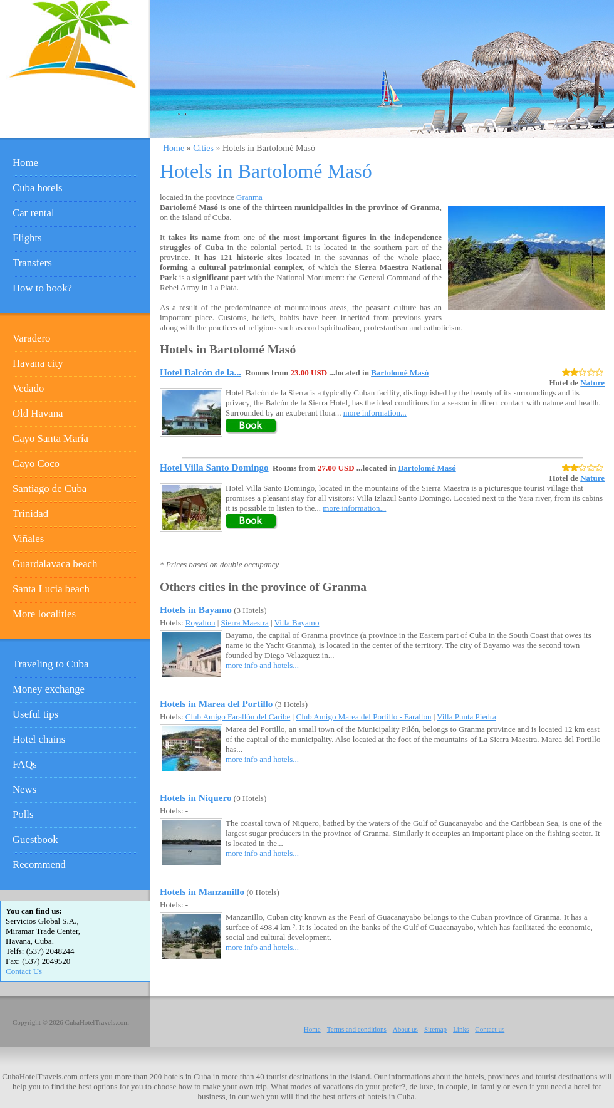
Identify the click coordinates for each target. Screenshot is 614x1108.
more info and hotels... (262, 665)
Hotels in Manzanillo (202, 891)
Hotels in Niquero (196, 797)
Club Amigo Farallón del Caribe (238, 716)
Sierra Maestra (245, 622)
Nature (592, 382)
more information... (375, 412)
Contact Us (24, 971)
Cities (203, 148)
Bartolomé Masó (400, 372)
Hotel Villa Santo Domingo (214, 467)
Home (173, 148)
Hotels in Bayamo (196, 609)
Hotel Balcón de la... (200, 372)
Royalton (200, 622)
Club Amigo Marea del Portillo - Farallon (363, 716)
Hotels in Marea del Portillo (216, 703)
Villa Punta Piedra (466, 716)
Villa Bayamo (297, 622)
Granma (249, 197)
